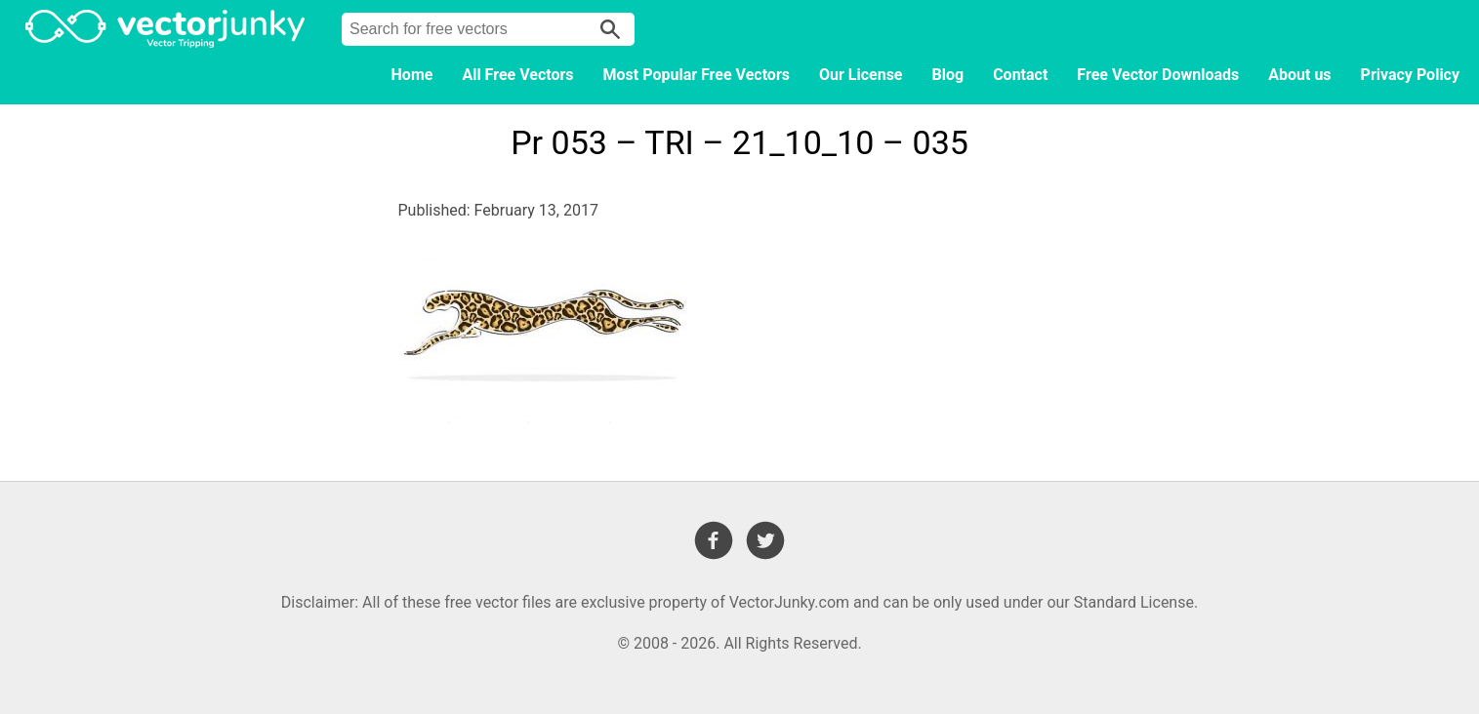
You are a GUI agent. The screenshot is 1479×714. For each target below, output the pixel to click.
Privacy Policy (1410, 74)
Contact (1020, 74)
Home (412, 74)
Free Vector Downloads (1158, 74)
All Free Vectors (517, 74)
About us (1299, 74)
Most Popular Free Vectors (696, 74)
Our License (861, 74)
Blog (948, 74)
